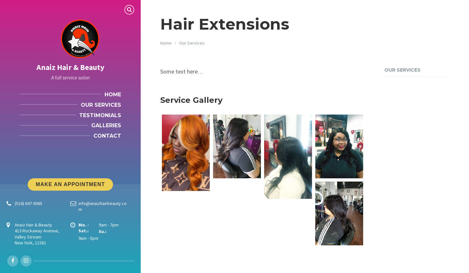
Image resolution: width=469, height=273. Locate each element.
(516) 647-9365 (28, 203)
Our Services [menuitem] (101, 105)
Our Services (192, 43)
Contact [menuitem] (107, 136)
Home (166, 43)
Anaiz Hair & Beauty (70, 67)
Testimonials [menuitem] (100, 115)
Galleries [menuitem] (106, 125)
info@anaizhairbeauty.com (102, 206)
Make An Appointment (70, 184)
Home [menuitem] (113, 94)
